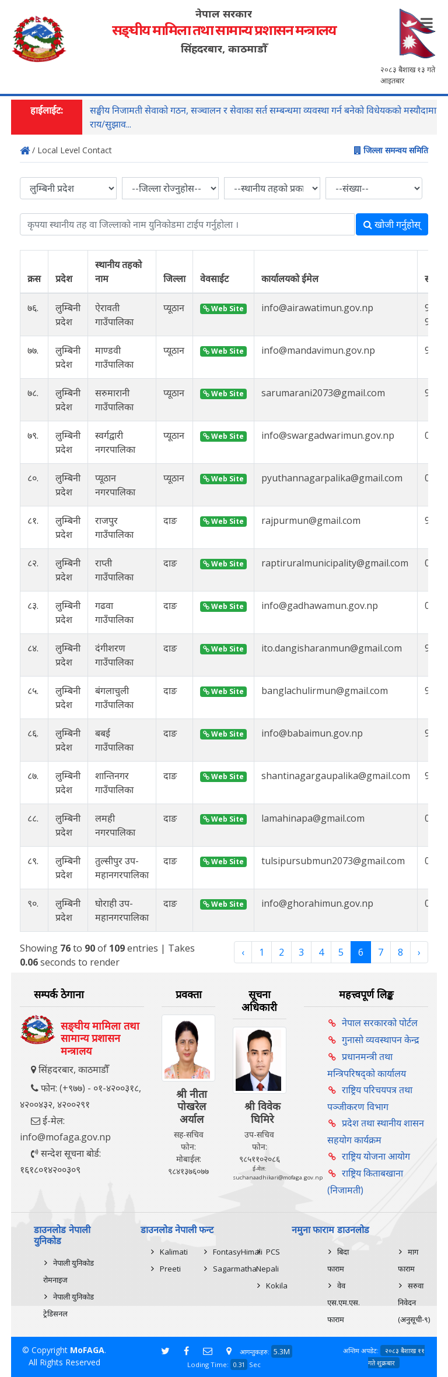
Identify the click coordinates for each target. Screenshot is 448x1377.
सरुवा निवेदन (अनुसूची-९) (414, 1302)
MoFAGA (87, 1349)
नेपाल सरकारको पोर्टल (380, 1022)
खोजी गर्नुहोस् (392, 224)
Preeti (170, 1268)
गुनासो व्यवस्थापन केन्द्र (380, 1039)
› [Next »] (419, 952)
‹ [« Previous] (243, 952)
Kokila (277, 1285)
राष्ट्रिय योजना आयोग (376, 1156)
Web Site (223, 309)
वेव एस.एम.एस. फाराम (343, 1302)
